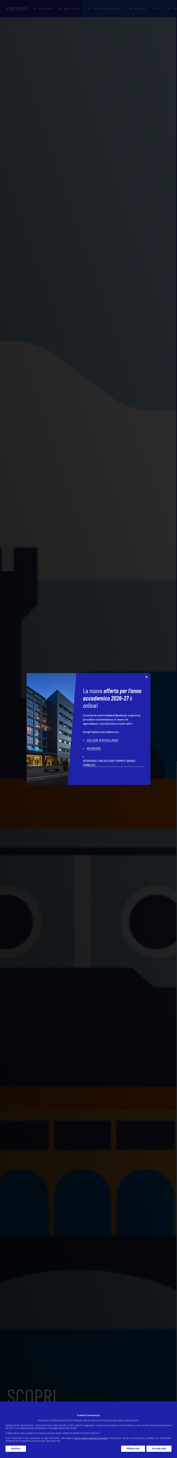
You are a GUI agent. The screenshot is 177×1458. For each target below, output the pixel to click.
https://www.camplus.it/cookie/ (91, 1445)
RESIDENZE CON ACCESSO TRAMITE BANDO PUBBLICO (109, 762)
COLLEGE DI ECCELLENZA (102, 740)
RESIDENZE (94, 748)
